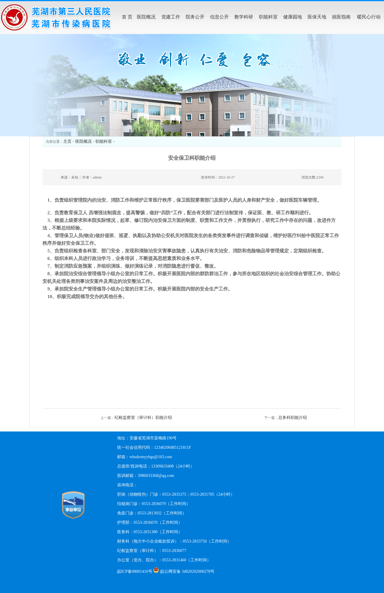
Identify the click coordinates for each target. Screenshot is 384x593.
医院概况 (83, 141)
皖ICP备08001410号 (134, 571)
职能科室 (103, 141)
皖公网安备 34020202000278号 (187, 571)
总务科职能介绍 (292, 417)
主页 (67, 141)
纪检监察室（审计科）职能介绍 (143, 417)
